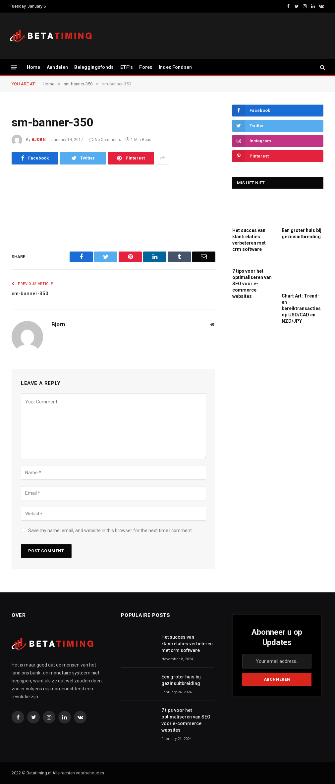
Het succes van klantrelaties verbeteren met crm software (249, 240)
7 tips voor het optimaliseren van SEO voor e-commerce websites (252, 283)
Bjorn (38, 139)
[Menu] (14, 67)
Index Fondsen (175, 67)
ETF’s (126, 67)
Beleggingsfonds (94, 67)
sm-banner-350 (30, 294)
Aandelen (57, 67)
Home (33, 67)
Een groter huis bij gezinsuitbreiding (301, 233)
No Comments (105, 139)
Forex (145, 67)
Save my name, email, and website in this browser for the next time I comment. (110, 530)
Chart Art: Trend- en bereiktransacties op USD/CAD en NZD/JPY (301, 308)
